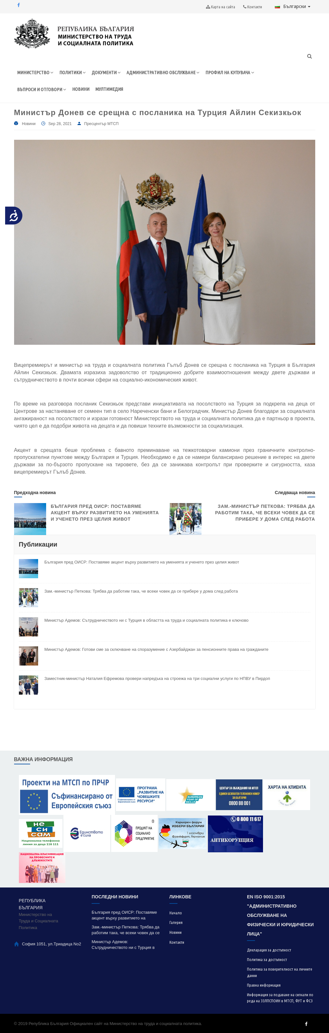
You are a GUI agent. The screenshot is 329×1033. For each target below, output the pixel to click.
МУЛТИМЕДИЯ (109, 89)
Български (292, 6)
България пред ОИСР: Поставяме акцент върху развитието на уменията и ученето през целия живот (105, 513)
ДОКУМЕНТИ (106, 72)
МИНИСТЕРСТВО (35, 72)
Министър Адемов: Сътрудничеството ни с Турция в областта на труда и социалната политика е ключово (147, 620)
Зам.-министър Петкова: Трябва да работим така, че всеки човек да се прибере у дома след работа (265, 513)
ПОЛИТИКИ (72, 72)
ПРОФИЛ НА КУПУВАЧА (229, 72)
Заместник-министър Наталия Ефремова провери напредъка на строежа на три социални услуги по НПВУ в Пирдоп (157, 678)
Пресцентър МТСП (101, 124)
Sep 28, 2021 (60, 124)
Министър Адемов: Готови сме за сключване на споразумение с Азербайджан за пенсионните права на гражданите (156, 649)
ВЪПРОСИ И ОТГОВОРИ (41, 89)
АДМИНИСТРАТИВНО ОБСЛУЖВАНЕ (163, 72)
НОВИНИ (80, 89)
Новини (29, 124)
